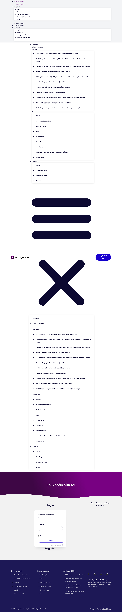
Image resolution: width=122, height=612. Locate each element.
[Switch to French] (64, 19)
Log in (51, 540)
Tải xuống (35, 44)
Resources (35, 112)
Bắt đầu (38, 116)
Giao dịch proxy (41, 147)
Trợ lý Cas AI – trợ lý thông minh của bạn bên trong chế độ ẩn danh (57, 53)
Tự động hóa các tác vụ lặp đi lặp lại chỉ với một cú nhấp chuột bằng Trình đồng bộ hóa (63, 77)
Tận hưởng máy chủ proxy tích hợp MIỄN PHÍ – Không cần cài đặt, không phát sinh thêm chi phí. (64, 60)
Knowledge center (42, 170)
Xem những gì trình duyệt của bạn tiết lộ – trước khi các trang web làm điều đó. (61, 97)
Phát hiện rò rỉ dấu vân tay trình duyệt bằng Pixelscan (53, 87)
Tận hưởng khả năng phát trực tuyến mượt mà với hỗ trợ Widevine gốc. (58, 108)
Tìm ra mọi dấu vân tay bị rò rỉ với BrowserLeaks (51, 92)
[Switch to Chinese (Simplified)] (64, 17)
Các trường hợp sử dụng (43, 121)
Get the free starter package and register (100, 504)
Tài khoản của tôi (19, 1)
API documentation (42, 175)
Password (44, 524)
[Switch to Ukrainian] (64, 12)
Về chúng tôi (40, 136)
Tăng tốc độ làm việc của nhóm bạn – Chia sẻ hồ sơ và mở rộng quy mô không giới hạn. (63, 66)
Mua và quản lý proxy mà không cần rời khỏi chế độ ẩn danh (54, 103)
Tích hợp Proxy (40, 142)
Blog (37, 131)
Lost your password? (57, 545)
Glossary (38, 181)
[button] (61, 250)
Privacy (92, 609)
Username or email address (49, 514)
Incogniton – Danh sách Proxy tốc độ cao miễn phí (52, 152)
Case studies (40, 157)
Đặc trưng (35, 50)
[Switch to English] (64, 9)
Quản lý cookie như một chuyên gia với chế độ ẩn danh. (53, 71)
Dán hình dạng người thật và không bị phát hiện (51, 82)
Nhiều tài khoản (41, 126)
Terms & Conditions (104, 609)
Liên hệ (34, 161)
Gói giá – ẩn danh (37, 47)
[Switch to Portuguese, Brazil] (64, 14)
